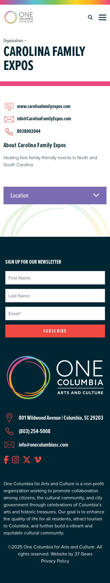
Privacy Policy (55, 561)
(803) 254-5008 (34, 431)
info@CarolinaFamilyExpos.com (44, 118)
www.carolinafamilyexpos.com (43, 106)
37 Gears (83, 554)
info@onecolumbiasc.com (43, 444)
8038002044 (28, 131)
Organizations (13, 40)
